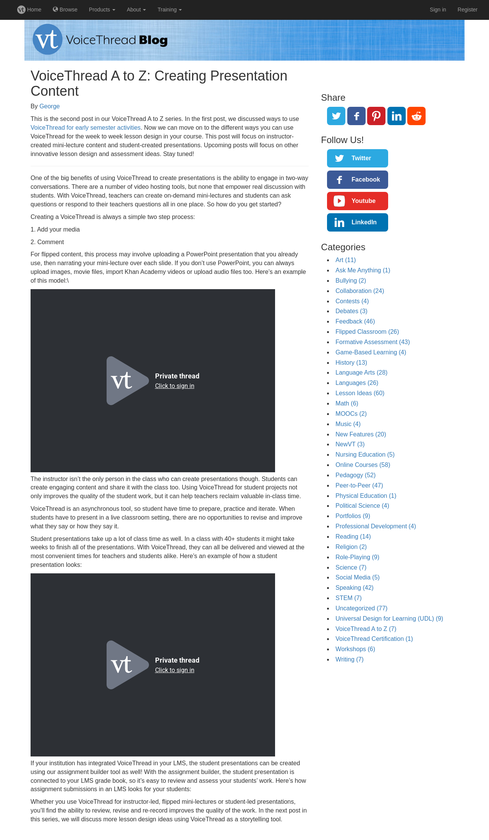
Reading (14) (353, 536)
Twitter (361, 158)
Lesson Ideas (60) (359, 393)
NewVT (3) (349, 444)
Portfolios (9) (352, 516)
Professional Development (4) (375, 526)
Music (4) (348, 424)
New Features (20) (360, 434)
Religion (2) (351, 547)
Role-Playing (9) (357, 557)
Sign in (438, 9)
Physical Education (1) (365, 495)
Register (468, 9)
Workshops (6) (355, 649)
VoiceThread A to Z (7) (365, 629)
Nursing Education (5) (365, 454)
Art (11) (345, 260)
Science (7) (350, 567)
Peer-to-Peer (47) (359, 485)
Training (169, 9)
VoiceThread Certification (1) (374, 639)
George (49, 106)
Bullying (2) (350, 280)
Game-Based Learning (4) (370, 352)
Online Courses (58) (362, 465)
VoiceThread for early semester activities (86, 127)
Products (102, 9)
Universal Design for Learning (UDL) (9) (389, 618)
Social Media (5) (357, 577)
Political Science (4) (362, 505)
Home (29, 9)
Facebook (365, 179)
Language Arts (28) (361, 372)
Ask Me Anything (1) (362, 270)
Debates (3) (351, 311)
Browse (65, 9)
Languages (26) (356, 383)
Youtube (363, 201)
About (136, 9)
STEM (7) (348, 598)
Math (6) (346, 403)
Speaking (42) (354, 587)
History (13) (351, 362)
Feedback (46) (355, 321)
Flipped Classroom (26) (367, 331)
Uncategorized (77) (361, 608)
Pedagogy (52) (355, 475)
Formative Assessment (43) (372, 342)
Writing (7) (349, 659)
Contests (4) (352, 301)
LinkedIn (364, 222)
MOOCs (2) (351, 413)
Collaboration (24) (359, 291)
